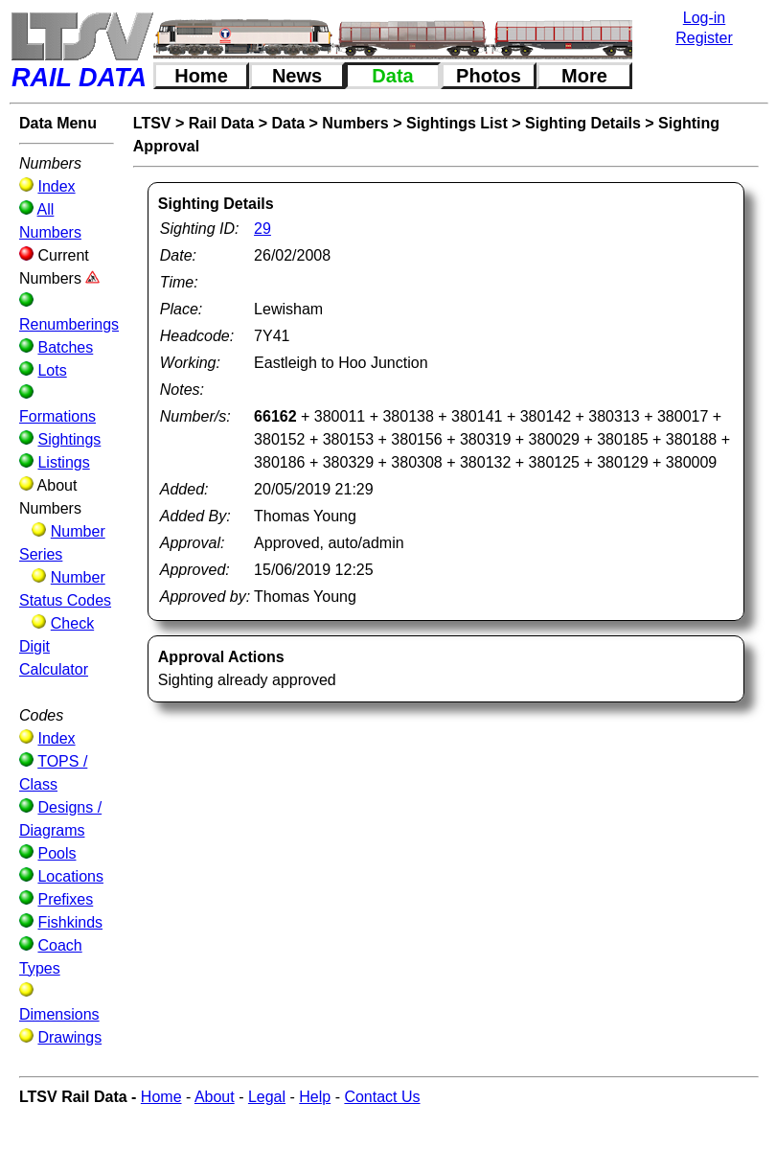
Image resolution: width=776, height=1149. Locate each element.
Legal (266, 1097)
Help (315, 1097)
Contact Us (382, 1097)
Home (201, 75)
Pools (56, 853)
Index (56, 186)
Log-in (704, 18)
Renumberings (69, 324)
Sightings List (457, 123)
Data (392, 75)
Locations (70, 876)
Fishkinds (70, 922)
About (214, 1097)
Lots (51, 370)
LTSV (152, 123)
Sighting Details (583, 123)
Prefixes (65, 899)
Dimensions (59, 1014)
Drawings (69, 1037)
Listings (63, 462)
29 (262, 228)
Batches (65, 347)
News (297, 75)
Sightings (69, 439)
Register (704, 38)
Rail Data (221, 123)
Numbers (355, 123)
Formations (57, 416)
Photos (488, 75)
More (584, 75)
